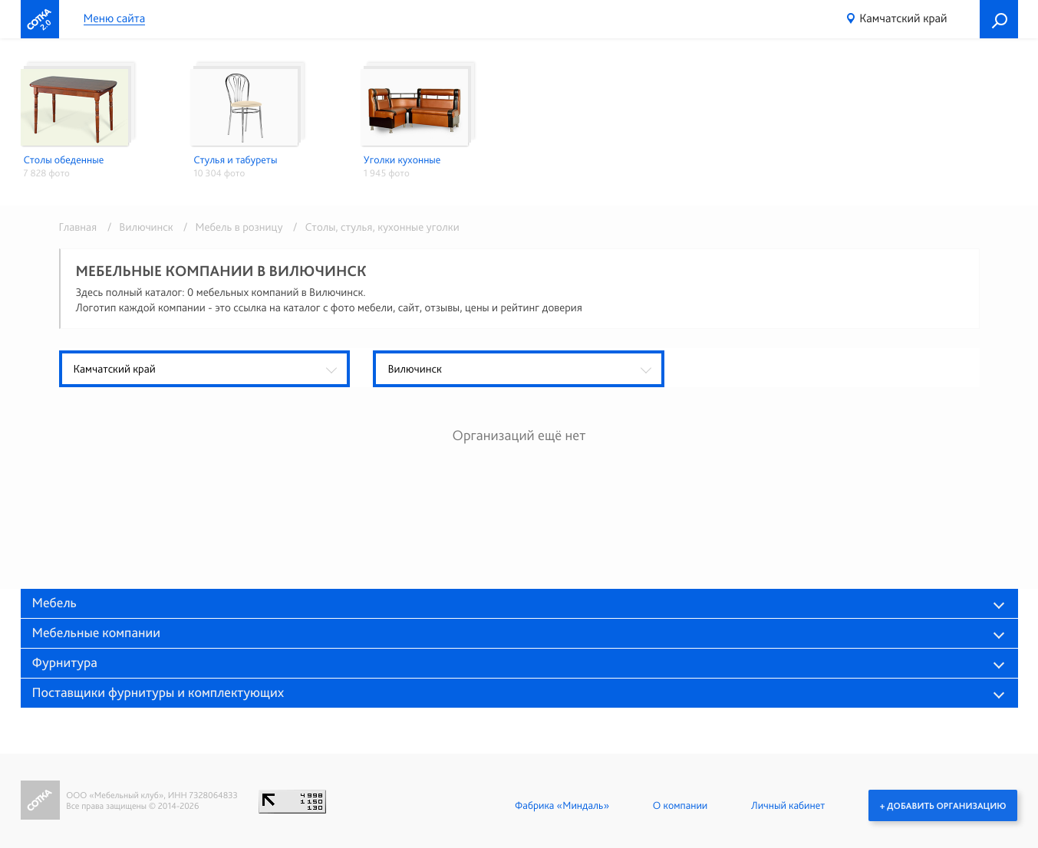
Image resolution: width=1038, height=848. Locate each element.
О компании (679, 805)
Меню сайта (115, 18)
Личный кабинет (787, 805)
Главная (78, 227)
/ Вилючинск (138, 227)
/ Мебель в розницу (230, 227)
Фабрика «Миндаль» (561, 805)
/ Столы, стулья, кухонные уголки (372, 227)
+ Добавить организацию (942, 805)
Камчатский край (903, 18)
